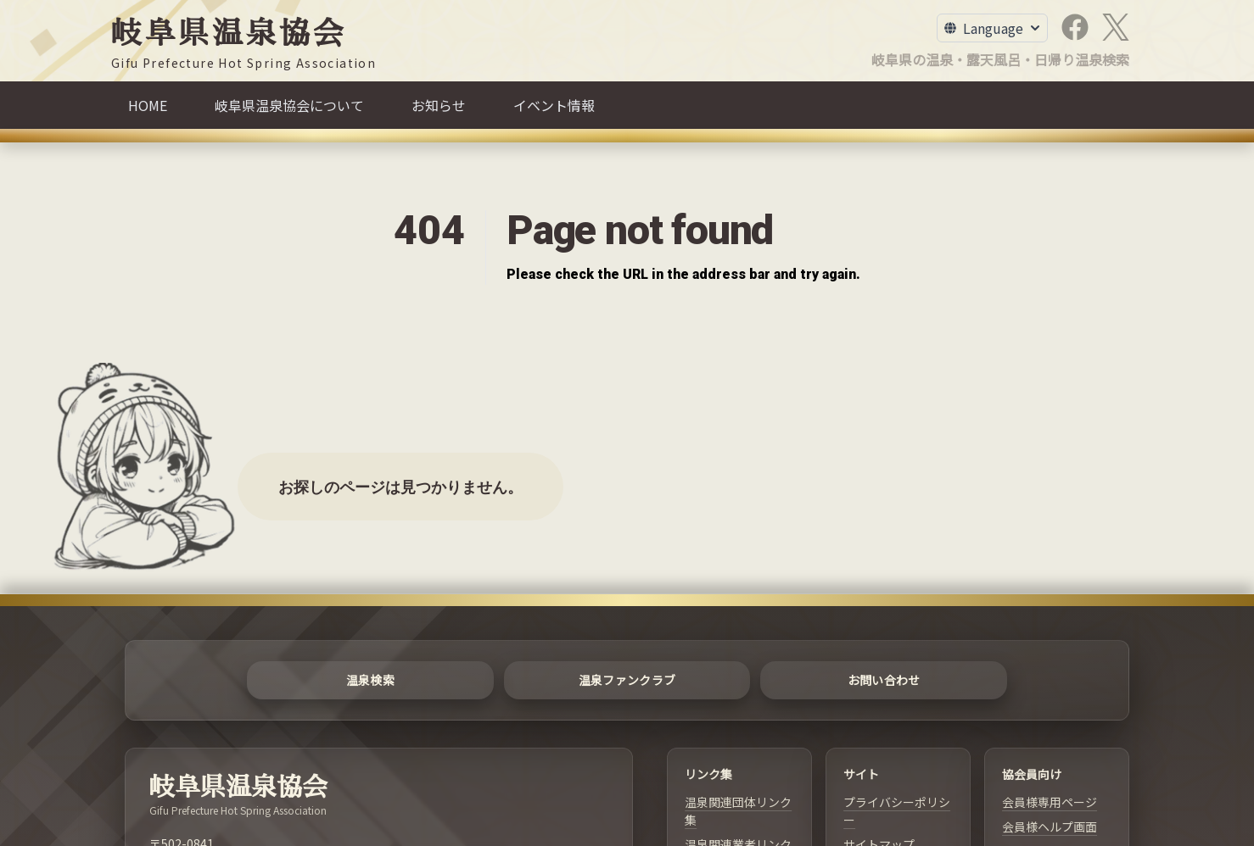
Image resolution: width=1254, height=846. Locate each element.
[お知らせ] (438, 105)
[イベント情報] (554, 105)
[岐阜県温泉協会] (243, 44)
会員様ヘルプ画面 (1049, 826)
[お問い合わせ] (883, 680)
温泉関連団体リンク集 (738, 810)
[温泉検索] (370, 680)
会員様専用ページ (1049, 801)
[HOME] (147, 105)
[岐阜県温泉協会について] (289, 105)
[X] (1115, 27)
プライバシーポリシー (896, 810)
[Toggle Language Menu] (992, 28)
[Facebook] (1075, 27)
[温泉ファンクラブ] (627, 680)
